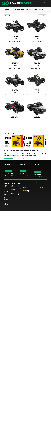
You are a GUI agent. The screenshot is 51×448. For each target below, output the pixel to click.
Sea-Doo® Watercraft (6, 199)
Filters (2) (7, 15)
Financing (12, 194)
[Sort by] (42, 15)
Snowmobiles (13, 192)
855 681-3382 (9, 173)
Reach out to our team (8, 158)
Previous (20, 129)
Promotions (19, 188)
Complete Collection (5, 186)
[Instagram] (13, 175)
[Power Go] (33, 191)
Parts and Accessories (20, 194)
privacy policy (40, 184)
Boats (5, 194)
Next (31, 129)
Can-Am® (5, 197)
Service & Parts (19, 190)
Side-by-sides (6, 191)
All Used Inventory (12, 186)
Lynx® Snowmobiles (6, 204)
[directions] (44, 3)
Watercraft (6, 195)
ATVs (5, 190)
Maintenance (20, 192)
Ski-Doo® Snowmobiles (6, 201)
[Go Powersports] (16, 3)
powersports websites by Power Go (37, 187)
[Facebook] (11, 175)
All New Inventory (5, 188)
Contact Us (19, 185)
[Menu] (48, 3)
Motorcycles (13, 190)
